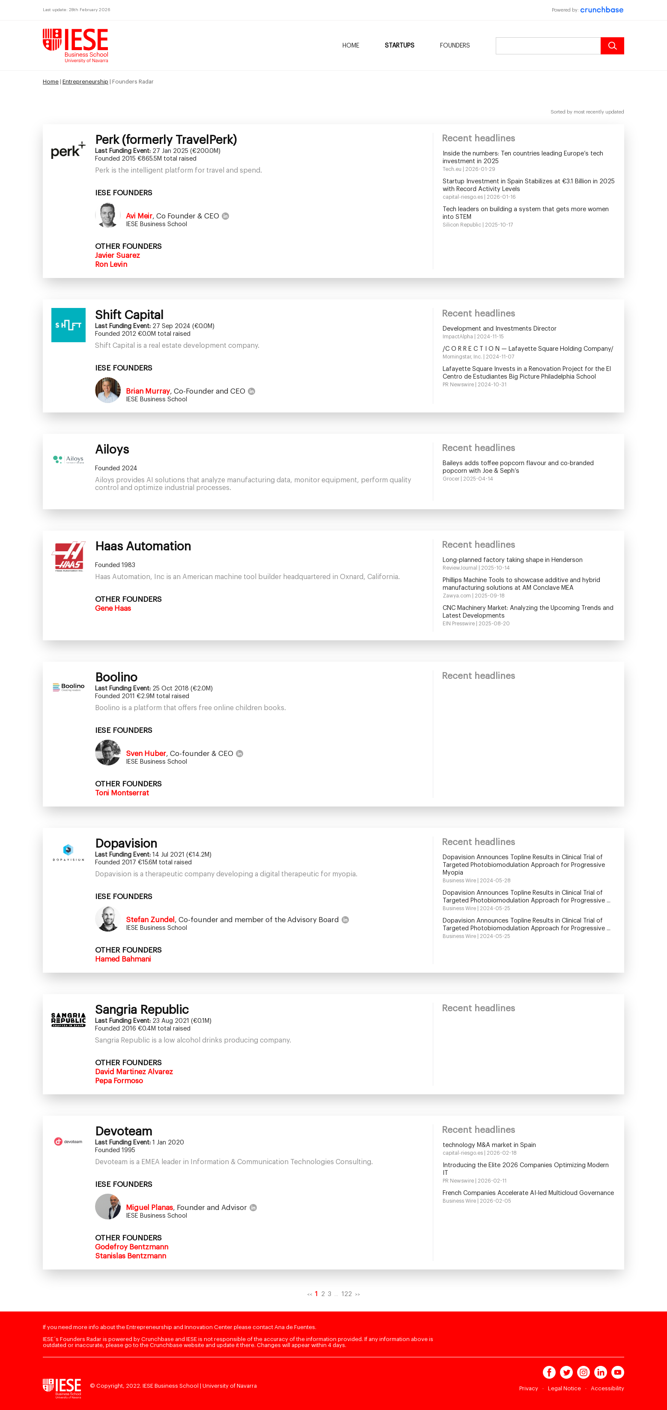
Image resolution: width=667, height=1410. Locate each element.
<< (309, 1294)
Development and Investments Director (500, 329)
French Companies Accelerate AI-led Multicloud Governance (528, 1193)
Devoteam (123, 1132)
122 (347, 1294)
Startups (399, 46)
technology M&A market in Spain (489, 1145)
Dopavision (126, 844)
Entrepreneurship (85, 81)
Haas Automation (143, 547)
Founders (455, 46)
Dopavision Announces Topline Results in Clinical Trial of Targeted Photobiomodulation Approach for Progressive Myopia (524, 865)
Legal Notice (564, 1388)
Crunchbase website (177, 1345)
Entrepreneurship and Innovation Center (179, 1327)
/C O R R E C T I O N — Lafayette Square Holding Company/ (528, 349)
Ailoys (112, 450)
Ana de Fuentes (294, 1327)
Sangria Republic (142, 1010)
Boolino (116, 678)
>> (357, 1294)
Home (350, 46)
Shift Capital (129, 315)
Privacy (528, 1388)
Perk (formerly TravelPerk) (166, 140)
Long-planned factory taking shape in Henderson (513, 560)
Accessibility (607, 1388)
